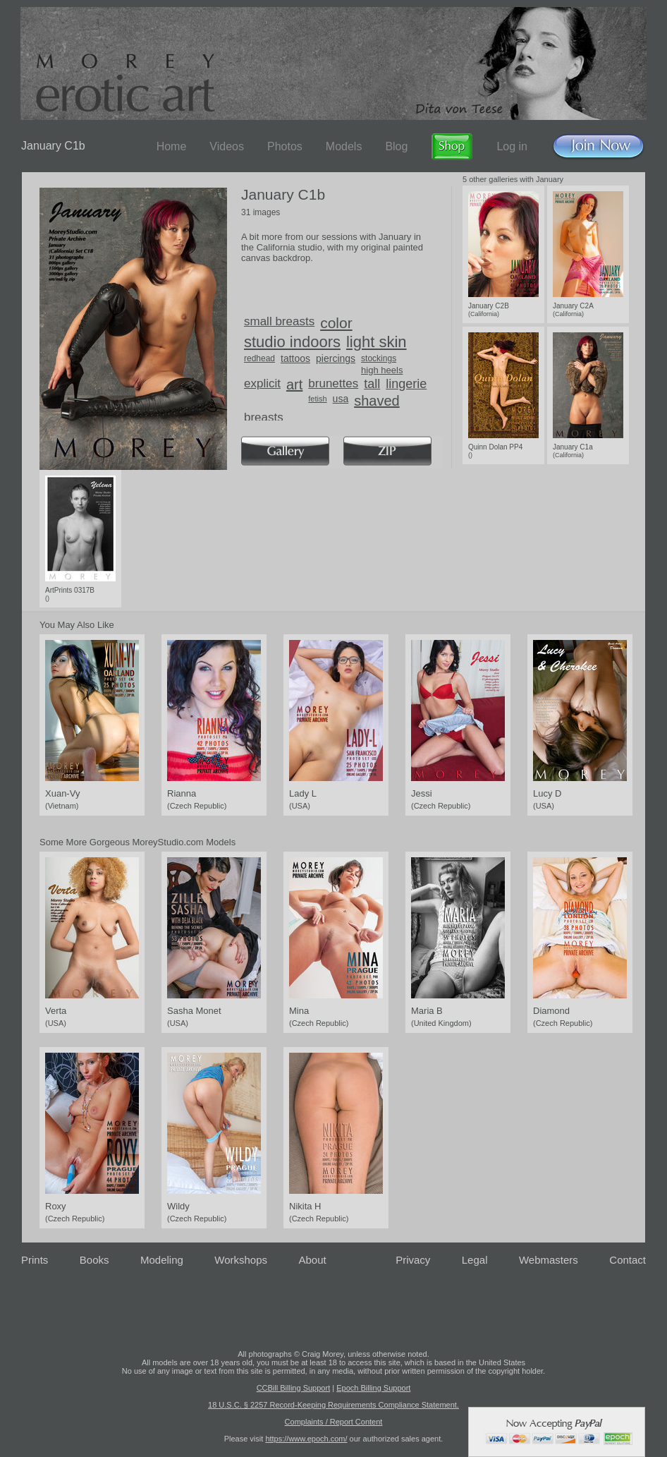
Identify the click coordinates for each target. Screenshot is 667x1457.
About (312, 1260)
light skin (376, 342)
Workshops (240, 1260)
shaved (377, 401)
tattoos (295, 358)
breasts (263, 417)
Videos (226, 146)
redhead (259, 358)
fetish (317, 398)
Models (344, 146)
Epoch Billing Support (373, 1388)
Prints (34, 1260)
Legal (475, 1260)
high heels (382, 370)
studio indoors (292, 342)
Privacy (413, 1260)
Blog (396, 146)
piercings (335, 358)
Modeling (161, 1260)
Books (94, 1260)
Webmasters (548, 1260)
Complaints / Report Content (334, 1421)
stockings (378, 358)
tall (372, 384)
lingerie (406, 384)
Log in (511, 146)
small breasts (279, 321)
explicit (262, 383)
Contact (627, 1260)
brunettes (333, 383)
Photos (284, 146)
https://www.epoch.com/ (306, 1438)
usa (341, 398)
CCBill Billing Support (294, 1388)
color (336, 323)
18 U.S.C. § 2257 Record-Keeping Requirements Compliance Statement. (333, 1405)
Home (172, 146)
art (294, 384)
